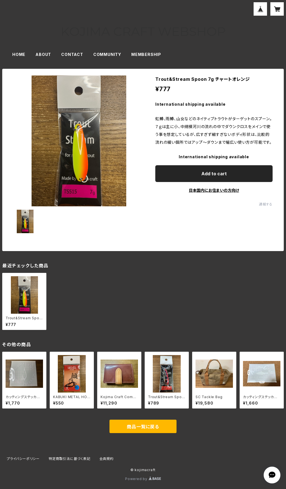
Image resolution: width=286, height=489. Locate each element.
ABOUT (43, 54)
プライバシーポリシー (23, 459)
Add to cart (214, 173)
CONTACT (72, 54)
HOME (18, 54)
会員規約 (106, 459)
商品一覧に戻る (143, 426)
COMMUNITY (107, 54)
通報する (266, 204)
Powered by (143, 479)
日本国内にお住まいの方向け (214, 190)
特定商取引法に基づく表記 (69, 459)
